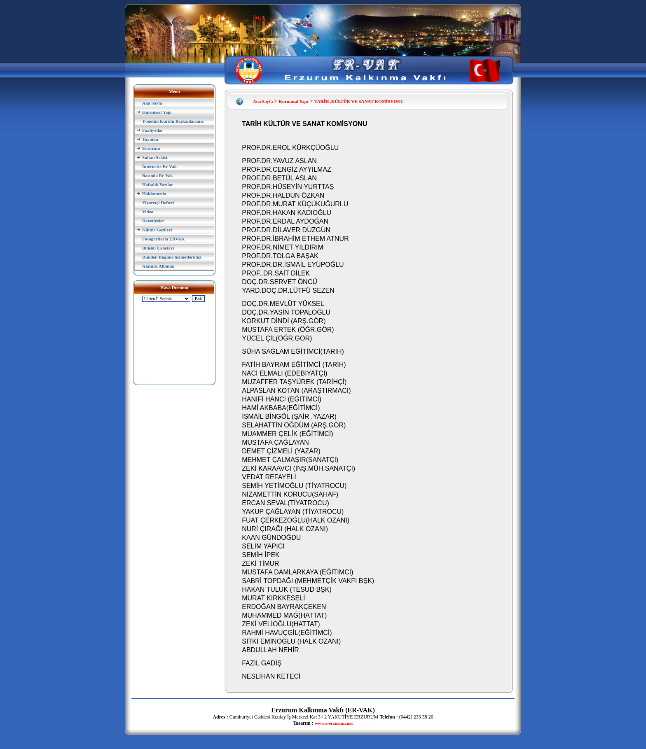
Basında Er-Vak (157, 175)
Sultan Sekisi (154, 157)
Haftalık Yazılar (157, 184)
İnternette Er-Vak (159, 166)
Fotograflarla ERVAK (163, 238)
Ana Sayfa (152, 102)
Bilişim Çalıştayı (158, 247)
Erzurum (151, 148)
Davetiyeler (153, 220)
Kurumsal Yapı (156, 112)
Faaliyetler (152, 130)
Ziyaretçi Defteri (158, 202)
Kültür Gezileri (157, 229)
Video (147, 211)
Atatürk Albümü (158, 266)
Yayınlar (150, 139)
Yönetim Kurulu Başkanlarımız (173, 121)
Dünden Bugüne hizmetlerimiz (171, 256)
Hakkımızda (154, 193)
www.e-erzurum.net (334, 723)
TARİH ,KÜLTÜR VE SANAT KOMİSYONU (359, 101)
